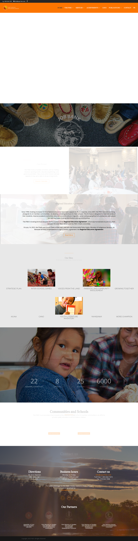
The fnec (68, 8)
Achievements (92, 8)
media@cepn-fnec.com (69, 490)
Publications (114, 8)
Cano (104, 8)
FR (134, 8)
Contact (127, 8)
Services (79, 8)
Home (60, 8)
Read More (69, 235)
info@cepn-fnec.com (103, 475)
